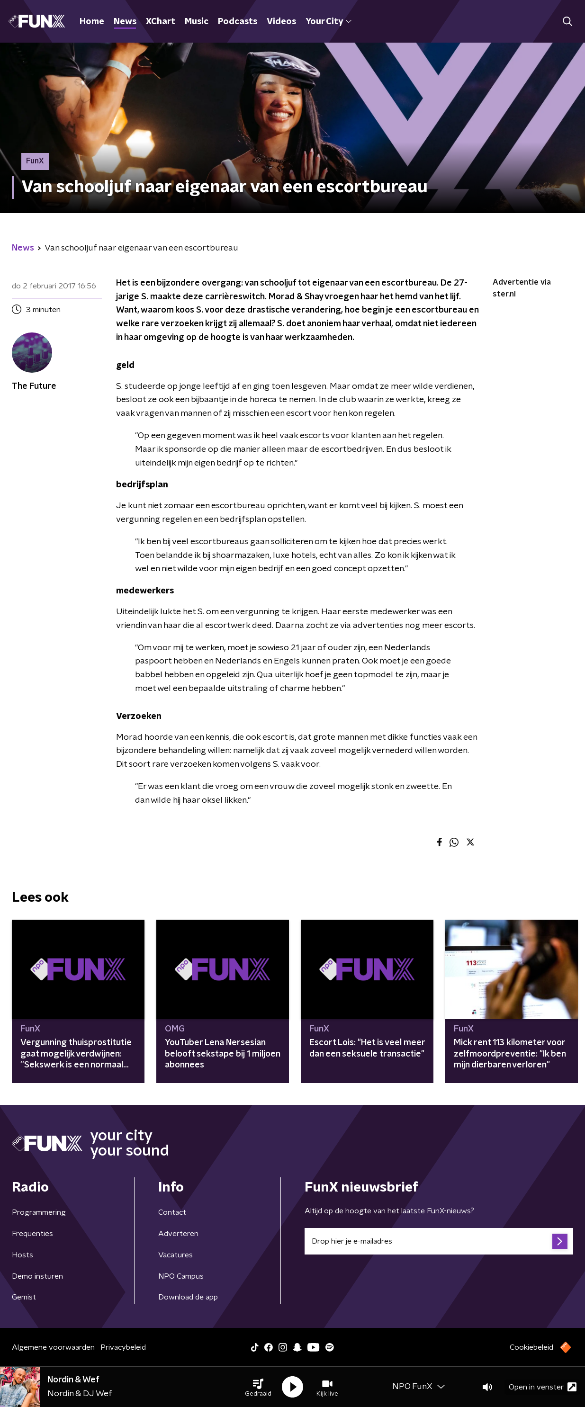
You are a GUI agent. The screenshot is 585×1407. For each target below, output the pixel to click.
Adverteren (178, 1233)
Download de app (188, 1297)
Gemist (24, 1297)
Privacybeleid (123, 1347)
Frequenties (32, 1233)
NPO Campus (181, 1276)
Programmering (39, 1212)
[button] (258, 1387)
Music (196, 22)
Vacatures (175, 1255)
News (125, 22)
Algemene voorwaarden (53, 1347)
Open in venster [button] (542, 1386)
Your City (328, 22)
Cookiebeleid (531, 1347)
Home (92, 22)
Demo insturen (37, 1276)
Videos (281, 22)
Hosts (22, 1255)
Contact (172, 1212)
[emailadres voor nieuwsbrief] (439, 1241)
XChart (160, 22)
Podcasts (237, 22)
